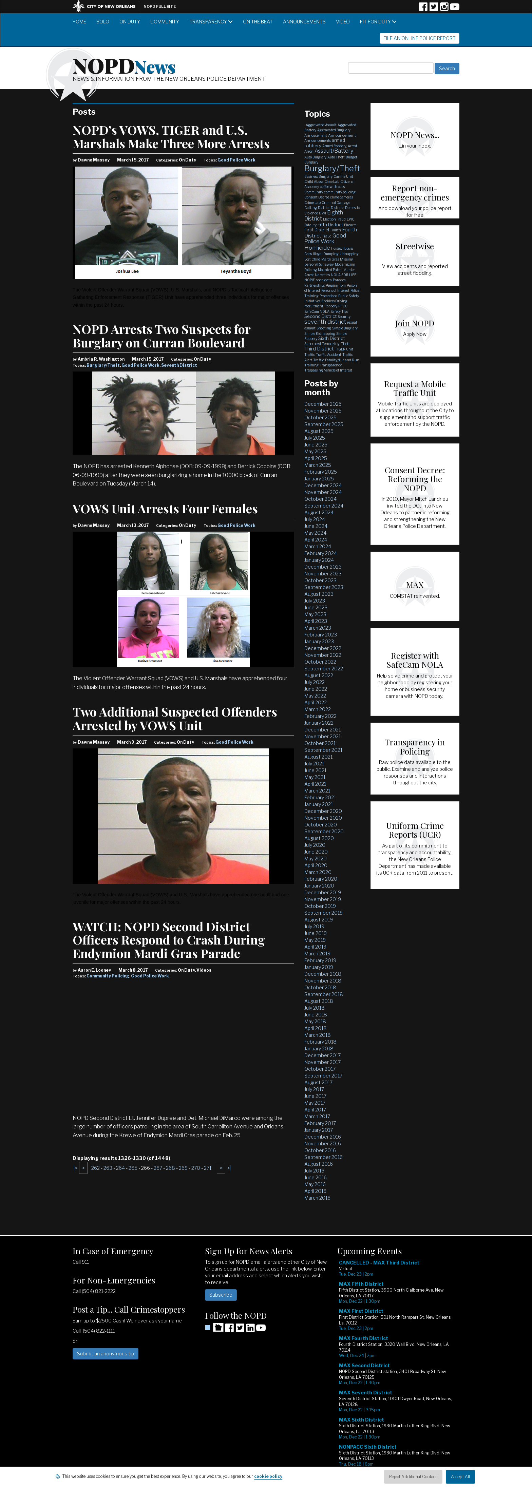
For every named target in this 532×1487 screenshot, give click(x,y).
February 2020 (320, 879)
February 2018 (320, 1042)
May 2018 (315, 1021)
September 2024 (323, 506)
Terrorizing (331, 344)
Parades (339, 280)
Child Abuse (313, 181)
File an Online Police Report (419, 38)
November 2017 (322, 1062)
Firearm (350, 225)
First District (316, 229)
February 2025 (320, 472)
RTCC (342, 306)
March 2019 (317, 953)
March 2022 (317, 709)
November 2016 (322, 1143)
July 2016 (314, 1171)
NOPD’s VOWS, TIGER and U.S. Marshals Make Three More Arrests (171, 136)
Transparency (211, 21)
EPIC (350, 219)
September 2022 (323, 668)
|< (75, 1168)
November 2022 (322, 655)
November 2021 (322, 736)
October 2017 (320, 1069)
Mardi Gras (330, 259)
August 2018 (318, 1001)
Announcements (304, 21)
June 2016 (315, 1177)
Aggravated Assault (321, 125)
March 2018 (317, 1035)
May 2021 (314, 777)
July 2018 (314, 1008)
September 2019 (323, 913)
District (324, 208)
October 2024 (320, 499)
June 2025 (315, 444)
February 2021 (320, 797)
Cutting (310, 208)
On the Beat (258, 21)
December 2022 (322, 648)
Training (311, 365)
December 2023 (323, 567)
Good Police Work (236, 160)
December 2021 (322, 729)
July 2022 (314, 682)
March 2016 (317, 1198)
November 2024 (323, 492)
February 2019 (320, 960)
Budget (351, 157)
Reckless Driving (334, 301)
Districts (337, 208)
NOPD (124, 64)
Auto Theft (336, 157)
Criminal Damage (336, 203)
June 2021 (315, 770)
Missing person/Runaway (329, 262)
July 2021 (314, 763)
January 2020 (319, 886)
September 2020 (324, 831)
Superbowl (312, 344)
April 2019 (315, 947)
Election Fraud (334, 219)
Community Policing (108, 975)
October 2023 (320, 580)
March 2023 (317, 628)
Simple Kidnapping (319, 333)
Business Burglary (318, 176)
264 (120, 1168)
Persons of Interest (335, 290)
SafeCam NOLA (316, 311)
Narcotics (322, 275)
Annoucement (315, 135)
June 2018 (315, 1014)
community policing (340, 192)
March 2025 (317, 465)
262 (95, 1168)
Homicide (317, 247)
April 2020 (315, 865)
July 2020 (314, 845)
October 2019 (320, 906)
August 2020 (319, 838)
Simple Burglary (345, 328)
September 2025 (323, 424)
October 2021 (320, 743)
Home (79, 21)
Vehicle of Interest (338, 370)
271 (207, 1168)
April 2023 (315, 621)
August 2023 (319, 594)
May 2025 (315, 451)
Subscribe (220, 1295)
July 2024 (314, 519)
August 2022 (318, 675)
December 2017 (322, 1055)
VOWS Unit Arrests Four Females (165, 508)
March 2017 (317, 1116)
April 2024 (315, 539)
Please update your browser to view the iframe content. (398, 1369)
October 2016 (320, 1150)
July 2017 (314, 1089)
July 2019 (314, 926)
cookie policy (268, 1476)
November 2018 (322, 981)
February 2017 (320, 1123)
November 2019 (322, 899)
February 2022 (320, 716)
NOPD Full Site (160, 6)
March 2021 (317, 791)
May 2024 (315, 533)
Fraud (326, 236)
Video (343, 21)
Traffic (309, 354)
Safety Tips (339, 311)
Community (164, 21)
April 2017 (315, 1109)
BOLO (102, 21)
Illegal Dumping (326, 254)
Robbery (330, 306)
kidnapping (349, 254)
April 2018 (315, 1028)
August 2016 (318, 1164)
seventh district (325, 321)
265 (133, 1168)
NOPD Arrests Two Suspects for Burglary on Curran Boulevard (161, 335)
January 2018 (319, 1048)
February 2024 (320, 553)
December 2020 (323, 811)
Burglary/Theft (103, 365)
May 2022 (315, 696)
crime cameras (341, 197)
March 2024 (317, 546)
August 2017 (318, 1082)
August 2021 (318, 757)
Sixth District (331, 338)
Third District (319, 349)
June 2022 (315, 689)
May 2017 (314, 1103)
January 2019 (318, 967)
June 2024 (315, 526)
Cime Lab (331, 181)
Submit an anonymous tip (105, 1353)
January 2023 (319, 641)
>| (229, 1168)
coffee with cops (332, 187)
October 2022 (320, 662)
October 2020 (320, 824)
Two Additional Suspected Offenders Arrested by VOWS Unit (175, 718)
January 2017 (318, 1130)
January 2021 (318, 804)
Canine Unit (343, 176)
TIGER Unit (344, 349)
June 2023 (315, 607)
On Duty (129, 21)
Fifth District (330, 224)
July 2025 (314, 438)
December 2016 (322, 1137)
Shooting (324, 328)
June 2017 (315, 1096)
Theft (345, 344)
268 (170, 1168)
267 (158, 1168)
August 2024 (319, 512)
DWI (322, 213)
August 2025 (319, 431)
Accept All (460, 1476)
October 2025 (320, 417)
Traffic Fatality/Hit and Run (336, 360)
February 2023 (320, 634)
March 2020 (317, 872)
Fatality (310, 225)
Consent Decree (316, 197)
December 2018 (322, 974)
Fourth (335, 230)
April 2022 (315, 702)
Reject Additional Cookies (413, 1476)
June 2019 (315, 933)
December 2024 (323, 485)
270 (195, 1168)
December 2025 (323, 404)
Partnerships (314, 285)
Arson (309, 151)
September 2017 (323, 1076)
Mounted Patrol (330, 270)
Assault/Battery (334, 151)
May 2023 (315, 614)
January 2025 (319, 478)
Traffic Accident (328, 354)
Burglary (311, 162)
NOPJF (309, 280)
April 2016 (315, 1191)
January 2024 (319, 560)
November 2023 (323, 573)
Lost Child (312, 259)
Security (344, 316)
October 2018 (320, 987)
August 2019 (318, 919)
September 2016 (323, 1157)
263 (107, 1168)
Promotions (328, 296)
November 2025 (323, 411)
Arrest (352, 146)
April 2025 (315, 458)
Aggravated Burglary (333, 130)
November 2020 (323, 818)
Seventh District (179, 365)
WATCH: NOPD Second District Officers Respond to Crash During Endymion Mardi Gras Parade (169, 939)
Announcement (342, 135)
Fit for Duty (378, 21)
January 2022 (319, 723)
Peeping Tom (336, 285)
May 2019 (315, 940)
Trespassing (313, 370)
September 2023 (323, 587)
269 (183, 1168)
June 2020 (316, 852)
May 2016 (315, 1184)
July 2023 (314, 601)
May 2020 (315, 858)
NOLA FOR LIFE (343, 275)
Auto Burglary (315, 157)
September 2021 (323, 750)
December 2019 (322, 892)
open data (324, 280)
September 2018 (323, 994)
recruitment (313, 306)
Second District (320, 316)
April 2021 (315, 784)
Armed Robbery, (334, 146)
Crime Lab (312, 203)
